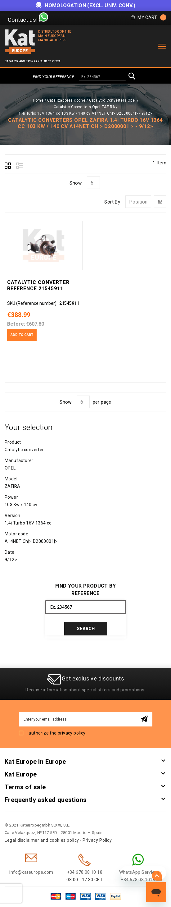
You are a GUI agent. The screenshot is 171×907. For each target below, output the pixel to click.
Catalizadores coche (66, 100)
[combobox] (102, 77)
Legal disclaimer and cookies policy (42, 840)
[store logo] (20, 41)
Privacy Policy (97, 840)
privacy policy (72, 733)
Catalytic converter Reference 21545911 (38, 285)
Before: (16, 324)
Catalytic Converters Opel (112, 100)
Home (38, 100)
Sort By (112, 202)
